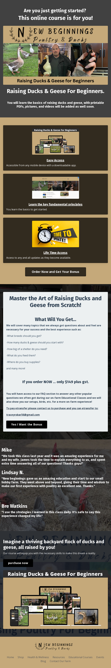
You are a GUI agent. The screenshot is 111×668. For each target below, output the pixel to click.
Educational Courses (81, 657)
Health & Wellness (38, 657)
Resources (59, 657)
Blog (43, 661)
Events (100, 657)
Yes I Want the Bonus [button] (26, 424)
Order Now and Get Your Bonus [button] (55, 272)
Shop (21, 657)
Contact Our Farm (60, 661)
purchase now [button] (18, 563)
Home (10, 657)
